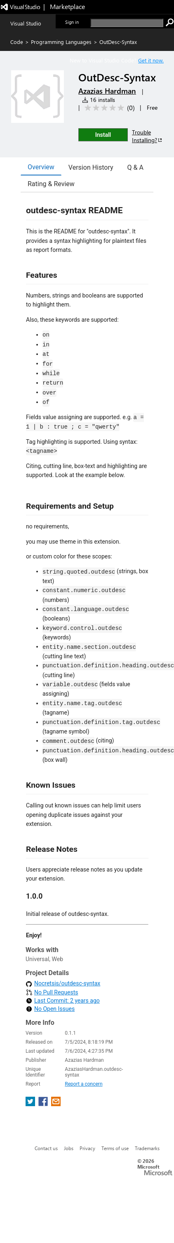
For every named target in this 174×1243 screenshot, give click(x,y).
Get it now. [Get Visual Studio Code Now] (151, 60)
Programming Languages (61, 41)
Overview (41, 167)
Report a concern (83, 1084)
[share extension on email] (55, 1104)
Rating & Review (51, 184)
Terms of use (115, 1148)
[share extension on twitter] (31, 1104)
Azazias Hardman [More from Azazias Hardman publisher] (107, 91)
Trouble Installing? (147, 136)
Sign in (72, 22)
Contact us (46, 1148)
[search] (126, 22)
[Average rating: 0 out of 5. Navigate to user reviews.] (108, 108)
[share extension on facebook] (44, 1104)
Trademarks (147, 1148)
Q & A (135, 167)
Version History (90, 167)
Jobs (68, 1148)
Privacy (87, 1148)
